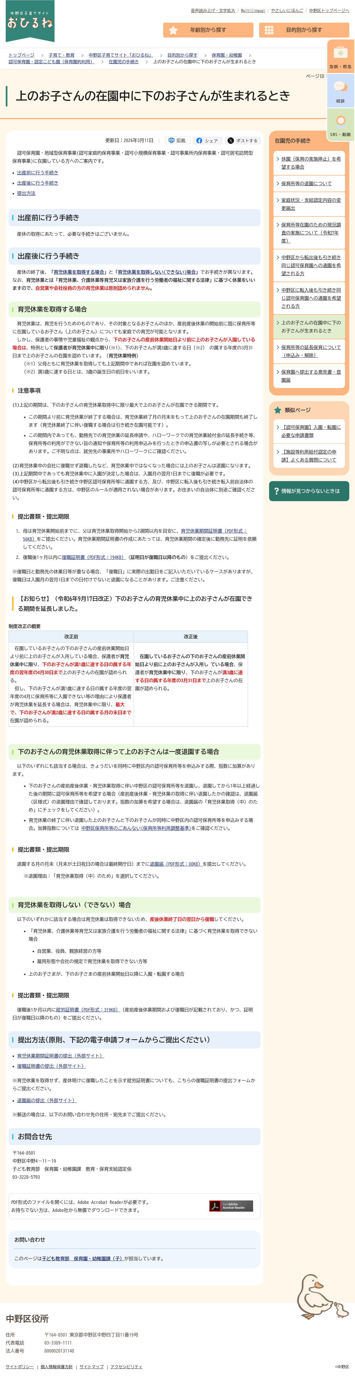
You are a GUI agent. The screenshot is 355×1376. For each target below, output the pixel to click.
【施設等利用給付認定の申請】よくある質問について (308, 456)
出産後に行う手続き (37, 183)
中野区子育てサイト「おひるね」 (121, 55)
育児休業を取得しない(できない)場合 (157, 272)
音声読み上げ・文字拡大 (213, 11)
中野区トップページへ (329, 11)
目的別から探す (182, 55)
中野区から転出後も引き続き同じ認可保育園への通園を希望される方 (311, 265)
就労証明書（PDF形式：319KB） (88, 1009)
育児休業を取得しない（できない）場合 (74, 905)
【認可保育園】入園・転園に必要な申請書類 (311, 431)
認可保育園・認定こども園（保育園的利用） (51, 62)
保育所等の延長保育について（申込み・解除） (311, 351)
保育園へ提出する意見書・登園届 (311, 376)
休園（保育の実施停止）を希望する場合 (311, 163)
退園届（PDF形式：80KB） (176, 864)
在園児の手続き (124, 62)
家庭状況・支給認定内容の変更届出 (311, 204)
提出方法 (26, 193)
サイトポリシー (20, 1367)
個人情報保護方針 (57, 1367)
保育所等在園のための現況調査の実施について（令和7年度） (311, 233)
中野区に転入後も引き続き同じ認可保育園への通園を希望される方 (311, 298)
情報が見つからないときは (310, 491)
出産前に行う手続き (37, 172)
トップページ (21, 55)
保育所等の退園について (306, 183)
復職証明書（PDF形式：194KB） (94, 557)
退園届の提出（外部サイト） (47, 1100)
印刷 (181, 140)
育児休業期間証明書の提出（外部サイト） (60, 1056)
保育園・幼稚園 (227, 55)
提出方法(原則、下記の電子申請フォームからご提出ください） (116, 1039)
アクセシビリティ (127, 1367)
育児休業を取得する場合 (79, 272)
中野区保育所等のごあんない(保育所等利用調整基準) (136, 828)
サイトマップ (92, 1367)
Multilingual (253, 11)
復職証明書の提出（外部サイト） (51, 1066)
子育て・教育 (61, 55)
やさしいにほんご (287, 11)
